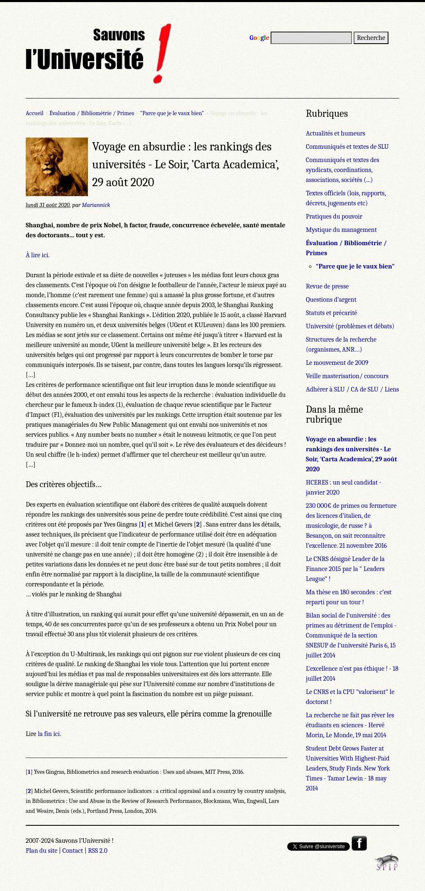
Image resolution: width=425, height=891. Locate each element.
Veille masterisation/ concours (347, 376)
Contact (72, 850)
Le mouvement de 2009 (337, 363)
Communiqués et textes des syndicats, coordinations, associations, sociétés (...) (342, 170)
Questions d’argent (331, 299)
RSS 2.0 (97, 850)
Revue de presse (327, 286)
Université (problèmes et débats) (350, 326)
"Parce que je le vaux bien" (172, 113)
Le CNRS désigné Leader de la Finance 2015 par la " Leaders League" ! (345, 569)
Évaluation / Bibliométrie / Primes (91, 113)
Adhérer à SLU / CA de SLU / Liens (352, 389)
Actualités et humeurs (335, 133)
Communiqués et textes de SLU (347, 146)
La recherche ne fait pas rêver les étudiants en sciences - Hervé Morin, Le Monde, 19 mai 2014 (350, 725)
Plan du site (41, 850)
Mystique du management (341, 230)
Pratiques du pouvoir (334, 216)
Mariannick (96, 205)
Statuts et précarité (331, 313)
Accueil (35, 113)
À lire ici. (37, 255)
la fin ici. (49, 734)
